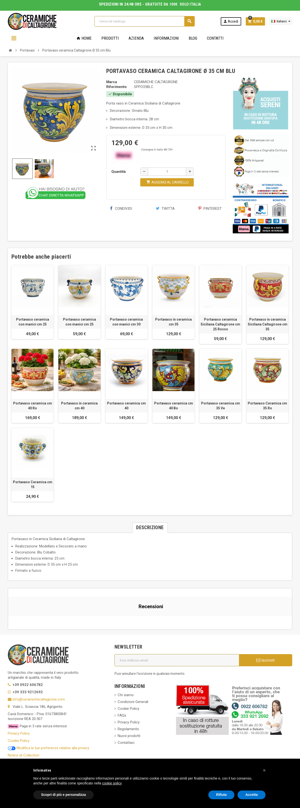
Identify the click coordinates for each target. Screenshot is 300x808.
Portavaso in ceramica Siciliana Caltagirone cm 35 (267, 324)
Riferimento (116, 87)
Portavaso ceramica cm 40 (126, 405)
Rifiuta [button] (221, 795)
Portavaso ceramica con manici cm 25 (32, 321)
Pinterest (210, 208)
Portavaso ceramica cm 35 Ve (220, 405)
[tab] (150, 527)
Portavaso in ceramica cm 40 (79, 405)
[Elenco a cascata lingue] (280, 21)
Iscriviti (265, 660)
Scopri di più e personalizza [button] (63, 795)
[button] (8, 621)
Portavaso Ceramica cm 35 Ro (267, 405)
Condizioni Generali (133, 702)
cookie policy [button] (111, 783)
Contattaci (126, 742)
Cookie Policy (18, 740)
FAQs (122, 715)
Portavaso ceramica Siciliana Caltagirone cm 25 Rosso (220, 324)
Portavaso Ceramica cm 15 (32, 484)
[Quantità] (167, 172)
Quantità (118, 171)
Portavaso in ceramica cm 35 (173, 321)
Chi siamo (126, 695)
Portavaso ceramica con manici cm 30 (126, 321)
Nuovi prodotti (129, 736)
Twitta (165, 208)
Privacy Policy (19, 733)
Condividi (121, 208)
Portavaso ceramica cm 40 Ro (32, 405)
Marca (111, 82)
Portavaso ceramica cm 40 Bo (173, 405)
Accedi (230, 21)
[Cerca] (144, 21)
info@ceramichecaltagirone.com (39, 699)
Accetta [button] (251, 795)
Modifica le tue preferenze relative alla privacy (48, 748)
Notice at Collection (23, 755)
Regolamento (128, 729)
